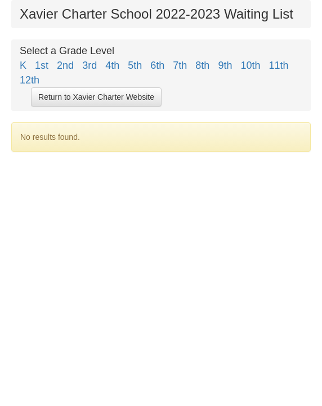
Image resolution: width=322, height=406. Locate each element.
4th (113, 65)
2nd (67, 65)
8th (203, 65)
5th (136, 65)
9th (226, 65)
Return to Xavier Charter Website (96, 97)
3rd (91, 65)
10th (251, 65)
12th (34, 80)
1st (43, 65)
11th (280, 65)
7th (181, 65)
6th (158, 65)
